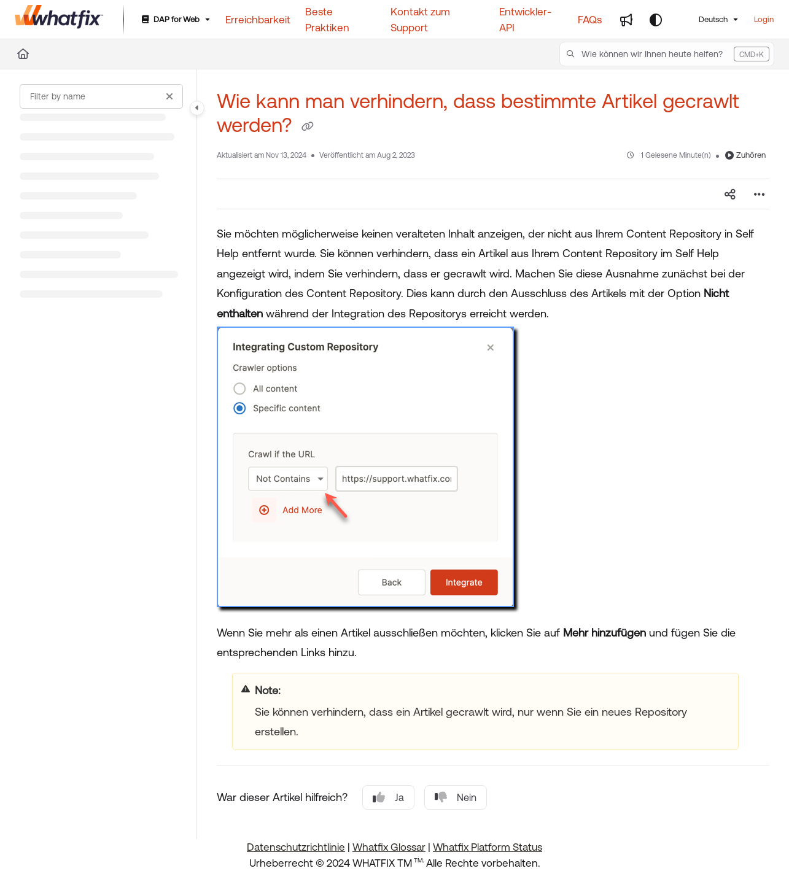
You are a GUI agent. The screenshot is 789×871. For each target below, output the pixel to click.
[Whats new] (626, 19)
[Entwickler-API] (530, 20)
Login (764, 19)
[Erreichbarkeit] (257, 20)
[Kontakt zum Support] (438, 20)
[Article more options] (759, 194)
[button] (666, 54)
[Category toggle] (197, 108)
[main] (493, 454)
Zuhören (745, 155)
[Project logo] (59, 19)
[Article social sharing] (730, 194)
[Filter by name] (101, 96)
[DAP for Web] (175, 20)
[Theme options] (656, 19)
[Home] (23, 54)
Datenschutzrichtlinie (296, 847)
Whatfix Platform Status (487, 847)
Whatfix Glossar (389, 847)
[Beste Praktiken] (340, 20)
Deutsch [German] (705, 19)
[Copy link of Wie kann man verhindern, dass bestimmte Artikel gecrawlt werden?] (307, 127)
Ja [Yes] (388, 797)
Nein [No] (455, 797)
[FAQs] (590, 20)
